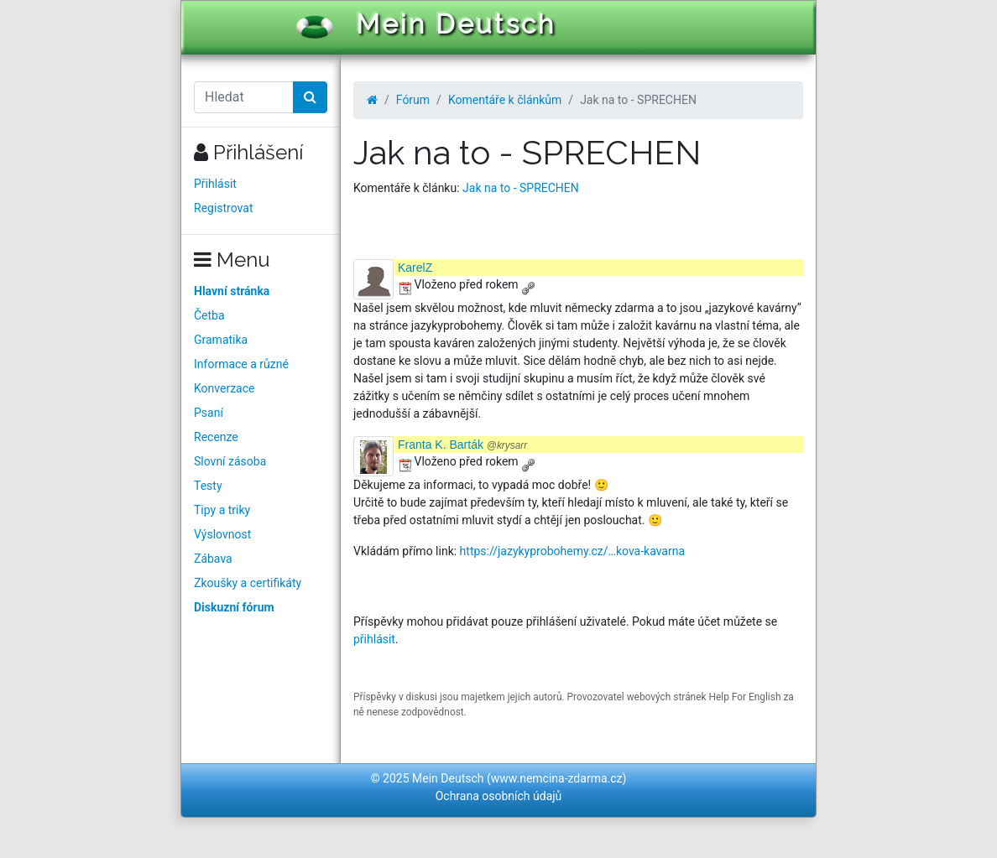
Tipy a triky (222, 510)
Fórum (413, 100)
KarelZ (415, 267)
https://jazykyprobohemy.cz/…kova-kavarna (572, 551)
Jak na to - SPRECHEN (520, 188)
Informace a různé (241, 364)
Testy (208, 485)
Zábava (213, 558)
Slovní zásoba (230, 461)
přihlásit (374, 639)
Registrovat (223, 208)
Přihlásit (215, 183)
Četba (209, 315)
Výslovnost (222, 534)
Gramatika (221, 339)
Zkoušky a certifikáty (247, 583)
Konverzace (224, 388)
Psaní (208, 412)
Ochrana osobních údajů (499, 796)
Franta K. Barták (462, 444)
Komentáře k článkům (504, 100)
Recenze (216, 437)
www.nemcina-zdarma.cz (557, 778)
